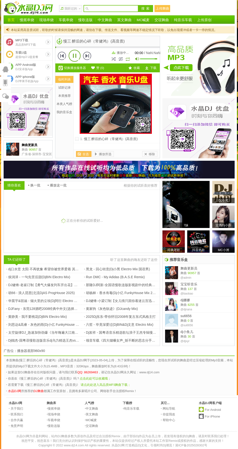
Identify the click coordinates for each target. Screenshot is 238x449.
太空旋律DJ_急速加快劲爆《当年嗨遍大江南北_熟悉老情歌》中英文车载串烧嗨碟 (68, 332)
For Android (213, 410)
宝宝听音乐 (188, 284)
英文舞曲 (124, 20)
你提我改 (168, 414)
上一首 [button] (62, 55)
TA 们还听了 (16, 259)
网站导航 (168, 408)
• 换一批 (34, 185)
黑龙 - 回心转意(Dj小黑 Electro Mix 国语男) (117, 269)
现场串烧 (46, 20)
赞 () (100, 68)
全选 (86, 154)
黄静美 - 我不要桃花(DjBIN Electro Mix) (36, 317)
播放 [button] (75, 56)
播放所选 (105, 154)
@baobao (186, 293)
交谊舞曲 (161, 20)
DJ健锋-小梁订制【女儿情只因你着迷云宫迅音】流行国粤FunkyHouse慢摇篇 (142, 301)
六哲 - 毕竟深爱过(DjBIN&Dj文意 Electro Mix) (118, 324)
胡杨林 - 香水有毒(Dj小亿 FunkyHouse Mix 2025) (121, 293)
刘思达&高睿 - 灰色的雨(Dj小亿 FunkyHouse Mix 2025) (48, 324)
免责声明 (16, 426)
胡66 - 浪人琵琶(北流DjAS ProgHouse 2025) (40, 293)
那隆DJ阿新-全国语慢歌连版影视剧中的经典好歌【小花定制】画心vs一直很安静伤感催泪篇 (153, 285)
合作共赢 (16, 420)
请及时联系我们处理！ (214, 436)
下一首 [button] (87, 55)
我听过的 (70, 8)
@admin (185, 277)
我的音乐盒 (64, 112)
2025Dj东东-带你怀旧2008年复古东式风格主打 (120, 317)
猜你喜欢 (14, 185)
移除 (152, 154)
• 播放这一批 (57, 185)
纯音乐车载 (183, 20)
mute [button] (137, 59)
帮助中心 (168, 420)
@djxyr (185, 341)
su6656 (186, 316)
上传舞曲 (162, 8)
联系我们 (16, 414)
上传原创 (204, 20)
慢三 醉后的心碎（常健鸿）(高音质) (111, 139)
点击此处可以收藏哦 (94, 378)
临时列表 (64, 79)
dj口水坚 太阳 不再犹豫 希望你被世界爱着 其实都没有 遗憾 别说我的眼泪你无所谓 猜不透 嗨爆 (78, 269)
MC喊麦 (143, 20)
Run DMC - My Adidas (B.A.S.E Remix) (114, 277)
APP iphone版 (27, 79)
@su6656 (186, 325)
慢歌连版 (85, 20)
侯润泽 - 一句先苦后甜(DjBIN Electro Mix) (38, 277)
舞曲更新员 (188, 268)
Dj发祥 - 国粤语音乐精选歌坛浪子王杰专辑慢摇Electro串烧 (128, 332)
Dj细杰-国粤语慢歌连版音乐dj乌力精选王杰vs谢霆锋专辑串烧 (52, 340)
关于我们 (16, 408)
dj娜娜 (185, 300)
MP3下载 (25, 42)
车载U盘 (26, 55)
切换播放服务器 (75, 68)
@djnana (186, 309)
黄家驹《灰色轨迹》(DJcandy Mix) (111, 309)
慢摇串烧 (27, 20)
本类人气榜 (64, 104)
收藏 (137, 68)
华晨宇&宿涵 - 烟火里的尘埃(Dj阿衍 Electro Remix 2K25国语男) (54, 301)
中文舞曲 (105, 20)
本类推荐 (64, 96)
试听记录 (64, 87)
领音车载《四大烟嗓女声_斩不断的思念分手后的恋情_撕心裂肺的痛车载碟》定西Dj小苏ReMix (155, 340)
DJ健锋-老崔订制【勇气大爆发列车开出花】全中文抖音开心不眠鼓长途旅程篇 (65, 285)
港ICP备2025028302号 (191, 445)
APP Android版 (25, 67)
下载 (153, 68)
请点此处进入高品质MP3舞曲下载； (106, 385)
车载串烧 (66, 20)
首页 (11, 20)
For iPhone (212, 416)
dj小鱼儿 (186, 332)
